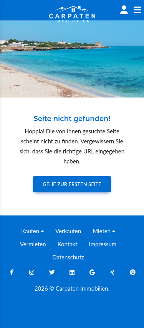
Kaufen (30, 230)
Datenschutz (68, 257)
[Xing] (112, 272)
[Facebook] (11, 272)
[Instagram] (32, 272)
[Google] (92, 272)
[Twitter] (52, 272)
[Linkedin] (72, 272)
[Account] (124, 10)
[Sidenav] (137, 10)
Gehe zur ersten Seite (72, 184)
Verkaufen (68, 230)
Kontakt (68, 244)
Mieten (102, 230)
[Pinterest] (132, 272)
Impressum (103, 244)
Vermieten (33, 244)
